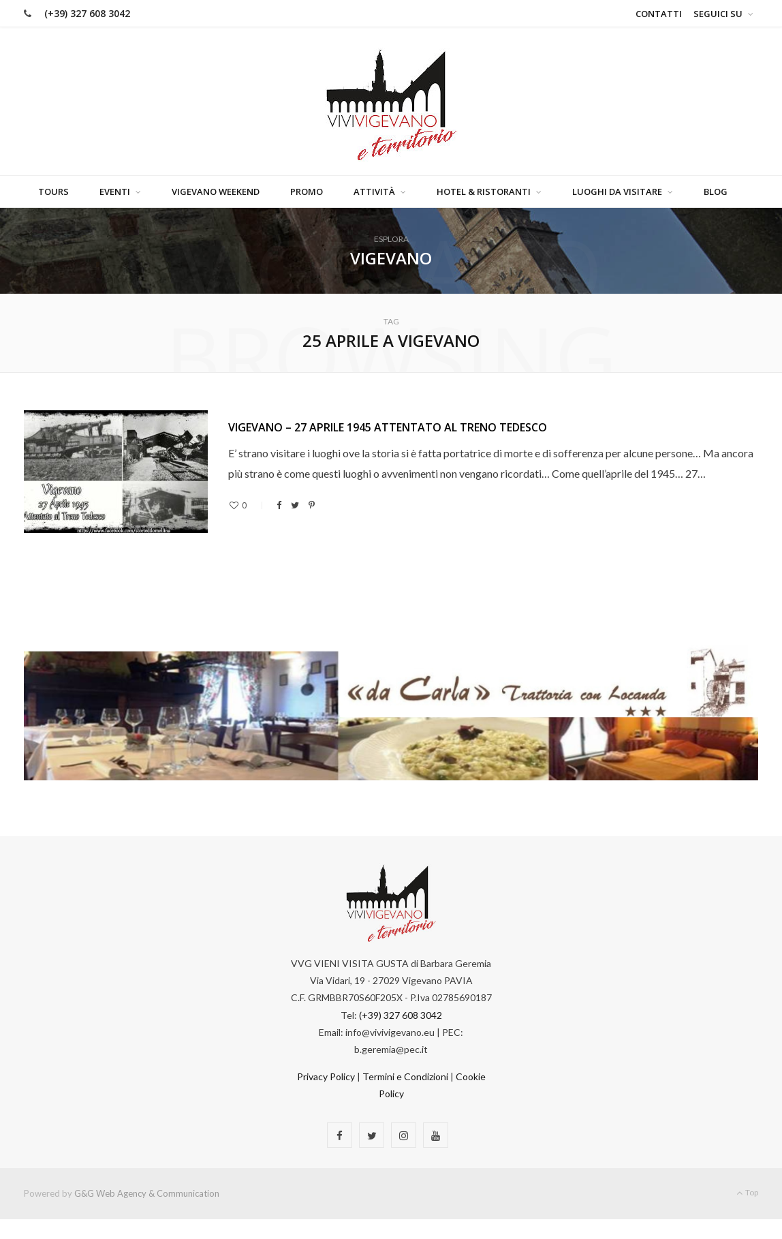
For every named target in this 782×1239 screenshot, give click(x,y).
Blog (716, 192)
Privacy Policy (326, 1077)
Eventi (114, 192)
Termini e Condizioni (405, 1077)
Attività (374, 192)
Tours (53, 192)
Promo (306, 192)
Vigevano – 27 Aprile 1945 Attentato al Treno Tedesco (387, 427)
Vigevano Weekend (216, 192)
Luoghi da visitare (617, 192)
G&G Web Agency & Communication (146, 1194)
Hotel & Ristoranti (484, 192)
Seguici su (717, 13)
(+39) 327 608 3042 (87, 13)
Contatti (659, 13)
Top (747, 1193)
